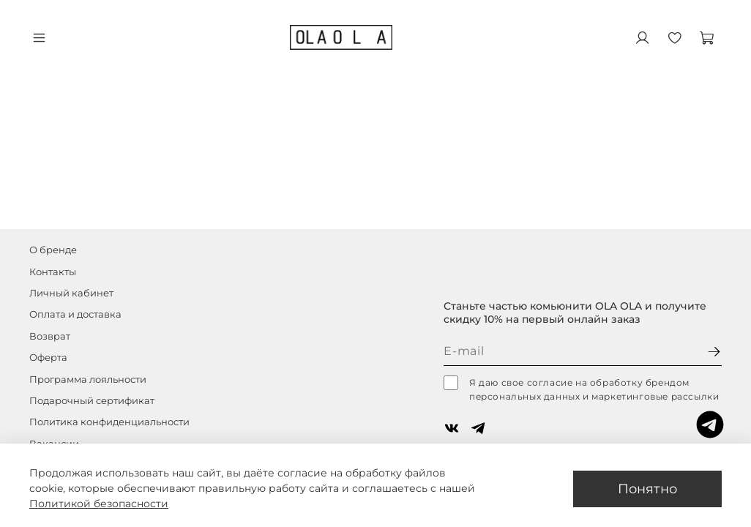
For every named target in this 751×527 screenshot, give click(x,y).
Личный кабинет (71, 293)
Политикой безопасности (98, 503)
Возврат (49, 336)
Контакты (52, 271)
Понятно (647, 488)
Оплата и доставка (75, 314)
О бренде (53, 249)
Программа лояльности (87, 379)
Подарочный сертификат (91, 400)
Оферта (48, 357)
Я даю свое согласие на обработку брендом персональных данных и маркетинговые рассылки (581, 388)
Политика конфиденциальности (109, 421)
